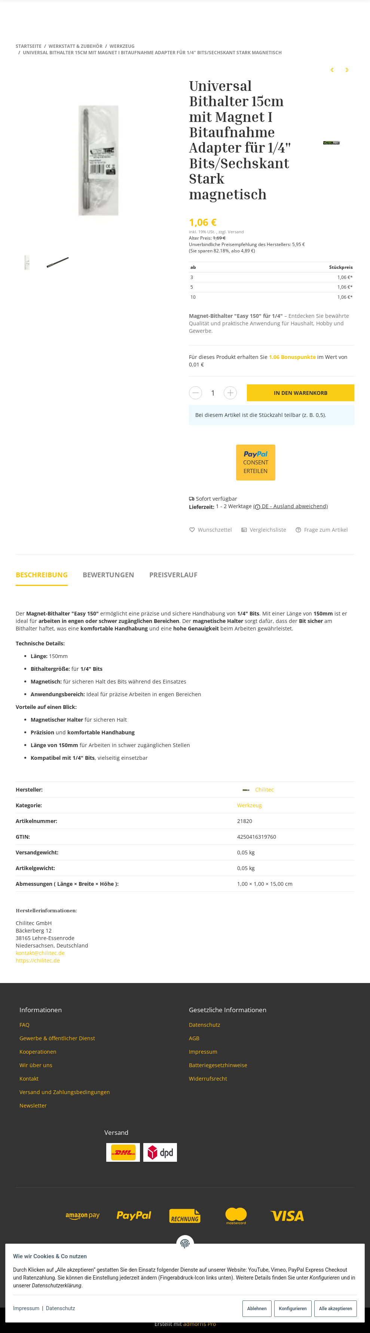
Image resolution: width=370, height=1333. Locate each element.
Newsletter (33, 1105)
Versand (236, 231)
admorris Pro (199, 1323)
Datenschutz (63, 1308)
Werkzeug (249, 805)
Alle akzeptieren (332, 1308)
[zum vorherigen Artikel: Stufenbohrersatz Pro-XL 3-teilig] (331, 69)
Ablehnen (254, 1308)
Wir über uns (35, 1065)
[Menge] (213, 392)
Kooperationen (37, 1051)
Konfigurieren (289, 1308)
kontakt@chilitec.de (40, 952)
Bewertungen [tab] (108, 574)
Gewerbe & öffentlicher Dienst (57, 1038)
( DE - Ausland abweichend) (290, 506)
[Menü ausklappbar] (350, 12)
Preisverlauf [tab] (173, 574)
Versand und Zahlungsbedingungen (64, 1092)
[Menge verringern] (195, 392)
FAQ (24, 1024)
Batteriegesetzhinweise (218, 1065)
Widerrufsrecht (208, 1078)
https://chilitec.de (38, 960)
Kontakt (29, 1078)
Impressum (29, 1308)
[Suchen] (335, 12)
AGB (194, 1038)
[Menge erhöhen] (230, 392)
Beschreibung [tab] (42, 574)
